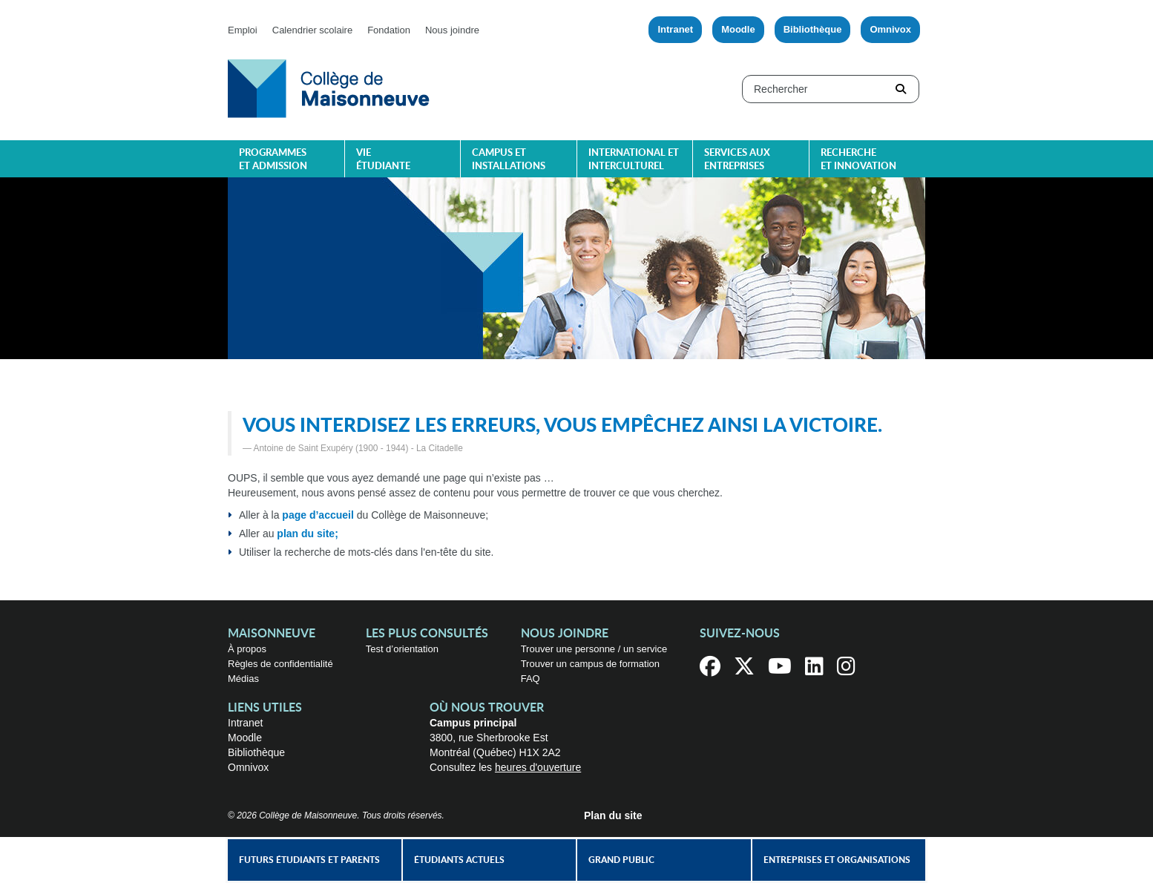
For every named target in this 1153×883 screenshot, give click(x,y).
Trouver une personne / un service (594, 648)
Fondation (388, 30)
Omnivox (890, 29)
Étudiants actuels (459, 860)
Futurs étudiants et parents (309, 860)
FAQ (530, 678)
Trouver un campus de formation (590, 663)
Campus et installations (508, 159)
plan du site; (307, 533)
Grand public (621, 860)
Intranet (675, 29)
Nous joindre (452, 30)
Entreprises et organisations (836, 860)
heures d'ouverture (538, 767)
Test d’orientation (402, 648)
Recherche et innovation (858, 159)
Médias (243, 678)
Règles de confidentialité (280, 663)
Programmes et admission (273, 159)
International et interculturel (633, 159)
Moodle (738, 29)
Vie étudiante (383, 159)
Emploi (242, 30)
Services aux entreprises (737, 159)
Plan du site (613, 815)
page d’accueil (317, 515)
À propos (247, 648)
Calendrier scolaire (312, 30)
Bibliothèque (813, 29)
